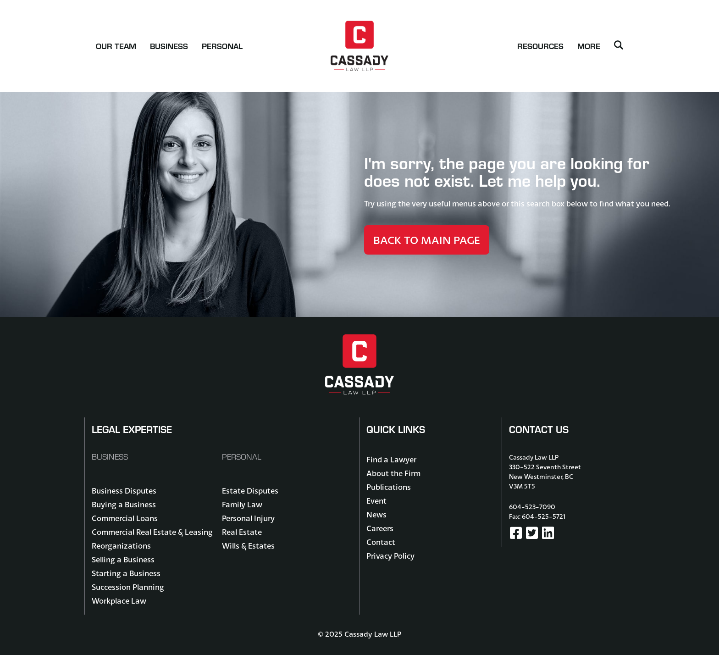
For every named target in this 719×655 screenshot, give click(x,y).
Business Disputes (124, 490)
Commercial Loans (125, 518)
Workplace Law (119, 600)
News (376, 514)
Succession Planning (128, 587)
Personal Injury (248, 518)
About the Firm (393, 473)
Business (169, 45)
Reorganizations (121, 545)
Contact (380, 542)
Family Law (242, 504)
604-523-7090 (532, 507)
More (588, 45)
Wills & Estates (248, 545)
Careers (379, 528)
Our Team (116, 45)
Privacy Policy (390, 556)
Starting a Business (126, 573)
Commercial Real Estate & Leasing (152, 532)
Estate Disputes (250, 490)
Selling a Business (123, 559)
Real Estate (242, 532)
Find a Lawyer (391, 459)
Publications (388, 487)
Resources (540, 45)
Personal (222, 45)
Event (376, 500)
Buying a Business (124, 504)
